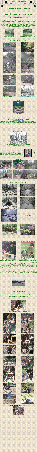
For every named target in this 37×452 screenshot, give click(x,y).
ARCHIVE (25, 3)
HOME (2, 3)
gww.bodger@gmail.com (21, 120)
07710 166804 (11, 119)
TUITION (6, 3)
